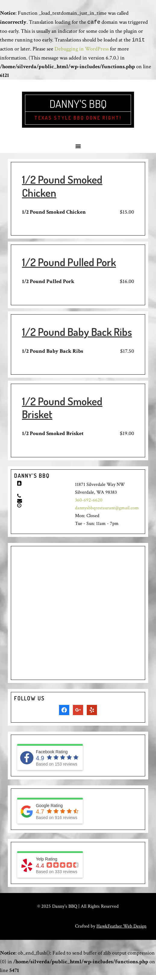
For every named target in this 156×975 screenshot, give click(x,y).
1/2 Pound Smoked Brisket (62, 407)
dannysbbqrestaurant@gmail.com (107, 508)
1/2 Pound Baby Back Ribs (77, 332)
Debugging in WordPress (82, 48)
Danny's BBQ (78, 104)
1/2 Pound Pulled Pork (69, 262)
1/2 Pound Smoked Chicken (62, 185)
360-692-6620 (88, 500)
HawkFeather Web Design (121, 926)
